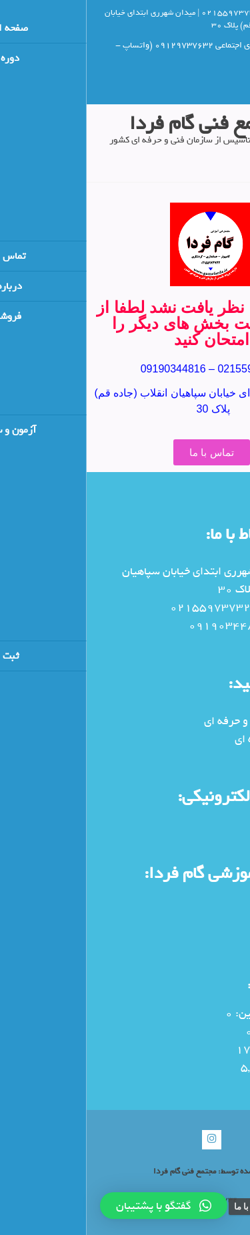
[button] (77, 1205)
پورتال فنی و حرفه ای (195, 739)
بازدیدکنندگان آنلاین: (194, 1013)
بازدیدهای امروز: (204, 1031)
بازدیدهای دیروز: (203, 1049)
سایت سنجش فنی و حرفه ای (180, 721)
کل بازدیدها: (214, 1067)
